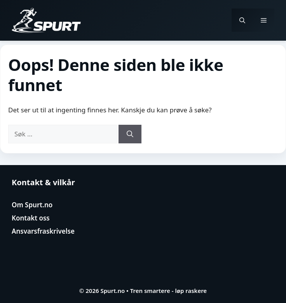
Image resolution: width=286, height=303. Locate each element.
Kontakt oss (31, 217)
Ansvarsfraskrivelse (43, 231)
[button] (242, 20)
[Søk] (130, 134)
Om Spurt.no (32, 204)
